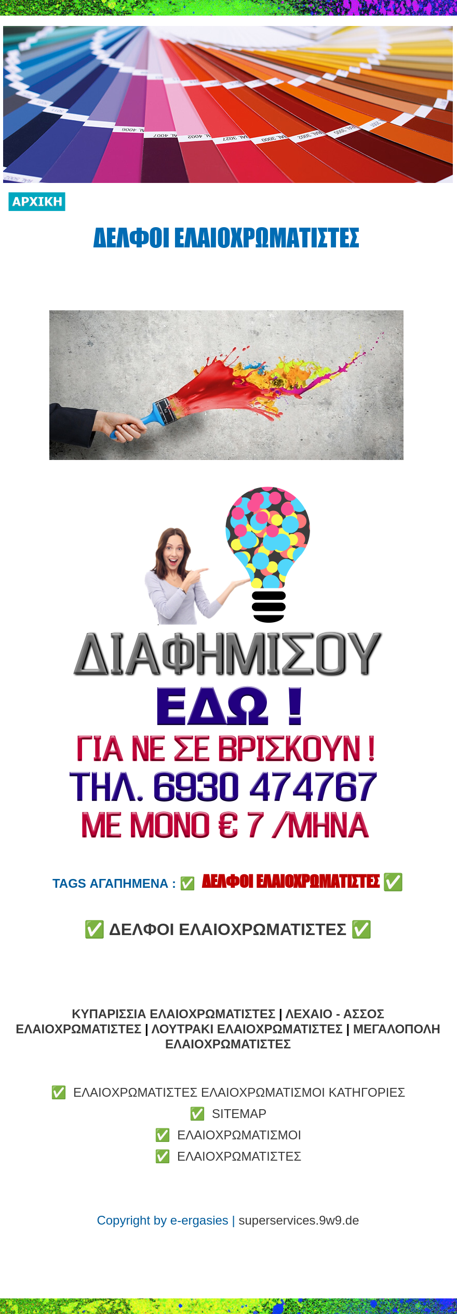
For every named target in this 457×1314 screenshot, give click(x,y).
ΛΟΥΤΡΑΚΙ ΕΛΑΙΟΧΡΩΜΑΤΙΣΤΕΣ (246, 1029)
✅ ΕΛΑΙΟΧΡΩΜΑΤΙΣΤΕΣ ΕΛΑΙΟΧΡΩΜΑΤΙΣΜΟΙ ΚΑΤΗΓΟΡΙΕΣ (228, 1092)
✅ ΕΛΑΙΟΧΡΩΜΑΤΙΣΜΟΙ (228, 1135)
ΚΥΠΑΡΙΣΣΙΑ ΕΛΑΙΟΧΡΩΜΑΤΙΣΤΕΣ (173, 1014)
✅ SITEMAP (228, 1114)
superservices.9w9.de (298, 1220)
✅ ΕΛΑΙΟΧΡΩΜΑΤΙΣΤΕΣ (228, 1156)
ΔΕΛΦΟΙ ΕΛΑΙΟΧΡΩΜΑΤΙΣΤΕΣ (227, 929)
